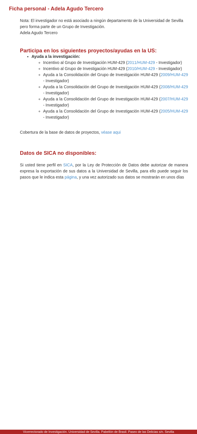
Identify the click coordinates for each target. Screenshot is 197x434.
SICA (68, 165)
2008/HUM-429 (174, 86)
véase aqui (111, 132)
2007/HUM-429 (174, 99)
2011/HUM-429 (141, 62)
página (71, 177)
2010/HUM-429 (141, 68)
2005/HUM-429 (174, 111)
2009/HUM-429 (174, 74)
